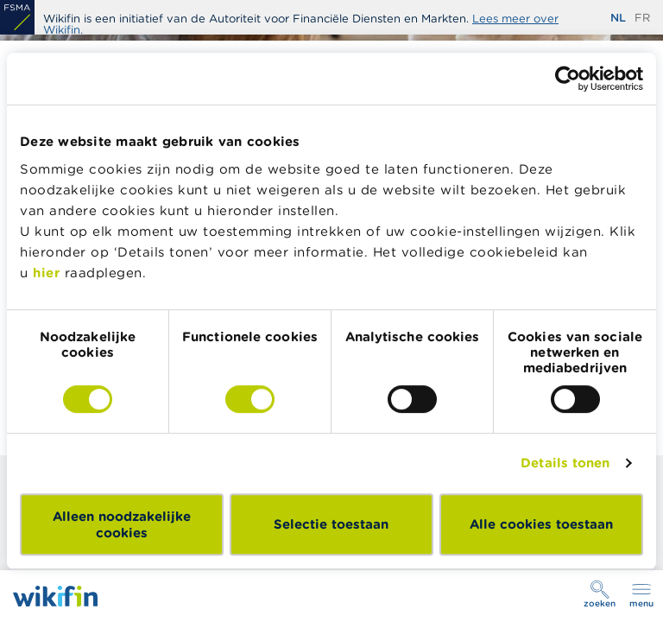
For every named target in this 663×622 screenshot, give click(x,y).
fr (642, 17)
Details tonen (565, 462)
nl (618, 17)
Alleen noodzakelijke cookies (122, 524)
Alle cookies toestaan (541, 524)
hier (46, 272)
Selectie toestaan (331, 524)
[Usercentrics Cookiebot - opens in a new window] (567, 79)
